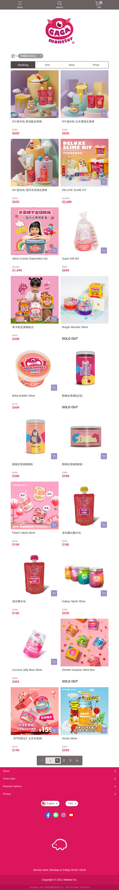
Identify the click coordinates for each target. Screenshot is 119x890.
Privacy (7, 793)
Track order (9, 778)
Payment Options (12, 786)
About (6, 771)
